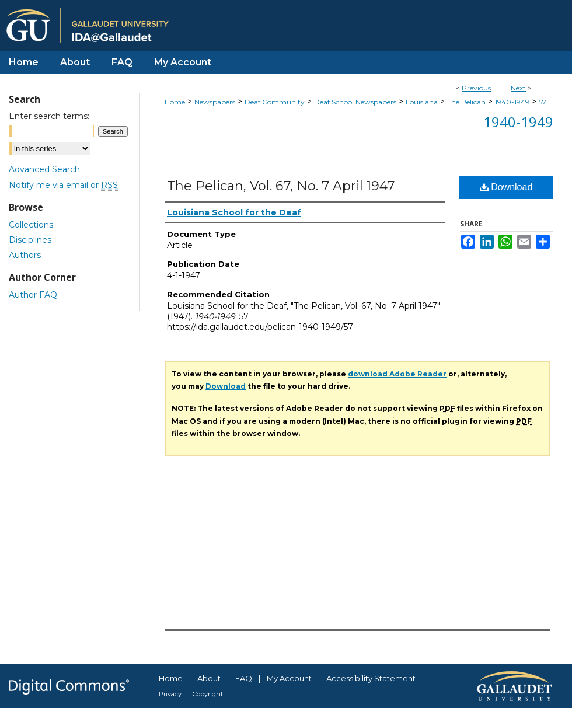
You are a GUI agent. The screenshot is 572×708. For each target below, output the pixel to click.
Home (175, 101)
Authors (25, 255)
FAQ (243, 678)
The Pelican (466, 101)
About (209, 678)
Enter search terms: (49, 116)
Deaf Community (275, 101)
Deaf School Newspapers (355, 101)
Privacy (170, 694)
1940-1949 (512, 101)
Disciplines (30, 240)
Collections (31, 224)
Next (518, 87)
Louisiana (422, 101)
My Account (289, 678)
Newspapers (214, 101)
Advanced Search (44, 169)
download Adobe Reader (397, 373)
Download (506, 187)
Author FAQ (33, 295)
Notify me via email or (63, 185)
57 (542, 101)
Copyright (208, 694)
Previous (476, 87)
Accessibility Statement (371, 678)
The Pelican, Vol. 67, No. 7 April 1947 (281, 186)
